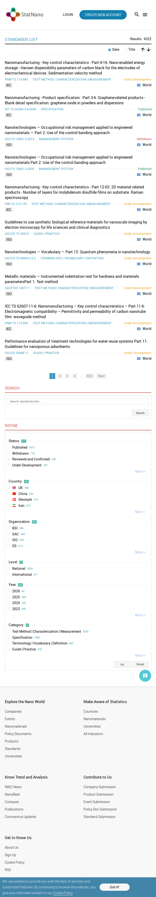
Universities (13, 756)
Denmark (25, 499)
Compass (12, 801)
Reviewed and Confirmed (34, 459)
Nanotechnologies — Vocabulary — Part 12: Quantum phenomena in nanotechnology (77, 251)
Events (10, 719)
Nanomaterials (16, 726)
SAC (18, 534)
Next (101, 376)
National (22, 568)
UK (20, 487)
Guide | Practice (27, 649)
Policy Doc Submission (100, 809)
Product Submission (99, 794)
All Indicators (93, 733)
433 (89, 376)
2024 (19, 602)
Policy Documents (18, 733)
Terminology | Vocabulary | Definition (42, 643)
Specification (26, 637)
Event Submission (97, 801)
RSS (8, 869)
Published (23, 447)
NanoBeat (12, 794)
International (25, 574)
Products (11, 741)
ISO (9, 144)
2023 (19, 608)
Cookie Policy (62, 893)
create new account (103, 14)
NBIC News (13, 787)
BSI (18, 528)
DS (17, 546)
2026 (18, 591)
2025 (19, 597)
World (144, 85)
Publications (14, 809)
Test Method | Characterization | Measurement (50, 631)
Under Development (30, 465)
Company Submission (100, 787)
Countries (91, 711)
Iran (21, 505)
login (68, 14)
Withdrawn (23, 453)
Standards (12, 748)
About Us (11, 847)
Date (113, 49)
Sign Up (10, 855)
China (22, 493)
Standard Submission (99, 816)
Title (129, 49)
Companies (13, 711)
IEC (8, 85)
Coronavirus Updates (20, 816)
